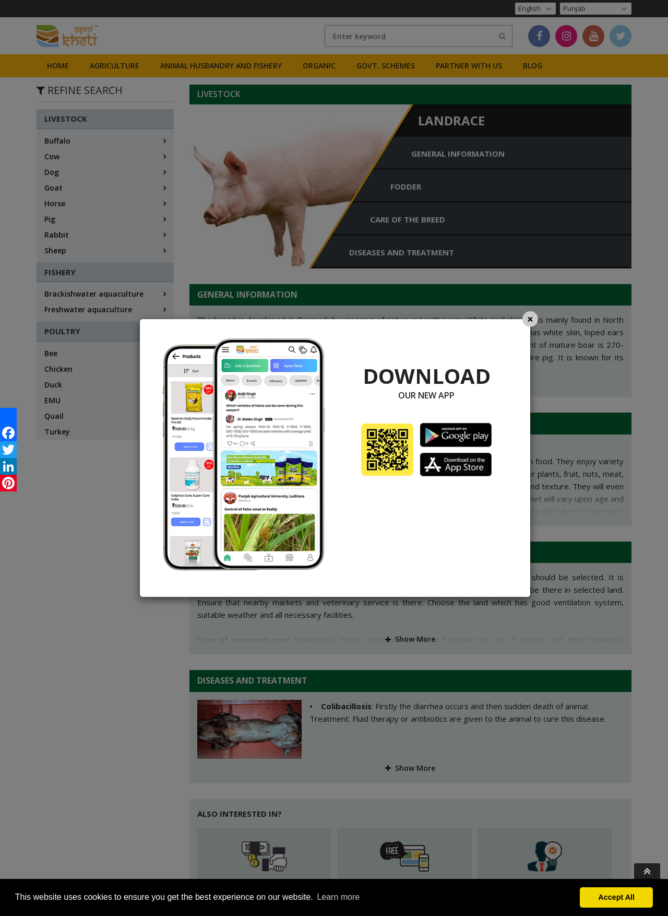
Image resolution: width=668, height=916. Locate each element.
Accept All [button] (616, 897)
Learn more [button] (338, 896)
